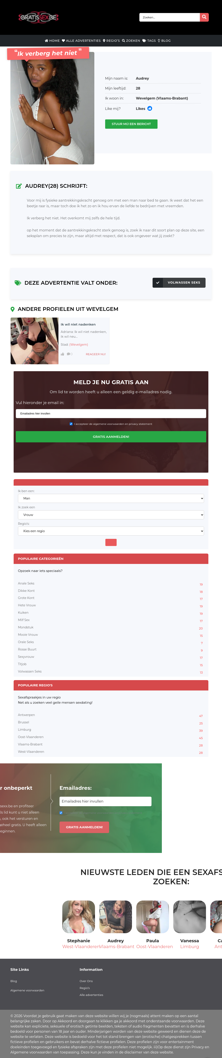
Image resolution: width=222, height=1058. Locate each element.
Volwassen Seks (176, 282)
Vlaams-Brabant (111, 745)
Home (52, 41)
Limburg (111, 730)
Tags (149, 41)
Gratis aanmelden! (111, 437)
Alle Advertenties (81, 41)
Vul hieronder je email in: (40, 402)
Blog (164, 41)
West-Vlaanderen (111, 752)
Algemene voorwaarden (27, 990)
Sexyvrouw (111, 657)
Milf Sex (111, 620)
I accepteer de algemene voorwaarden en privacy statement (113, 423)
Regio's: (23, 524)
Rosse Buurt (111, 650)
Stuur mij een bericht (131, 124)
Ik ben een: (26, 491)
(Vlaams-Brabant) (172, 98)
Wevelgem (145, 98)
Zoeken (131, 41)
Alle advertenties (91, 995)
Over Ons (86, 981)
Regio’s (111, 41)
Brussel (111, 723)
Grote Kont (111, 598)
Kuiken (111, 613)
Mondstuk (111, 628)
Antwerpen (111, 715)
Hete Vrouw (111, 605)
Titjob (111, 664)
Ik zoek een (26, 507)
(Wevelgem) (78, 345)
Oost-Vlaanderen (111, 737)
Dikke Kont (111, 591)
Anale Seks (111, 584)
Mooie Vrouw (111, 635)
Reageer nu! (96, 354)
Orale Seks (111, 642)
